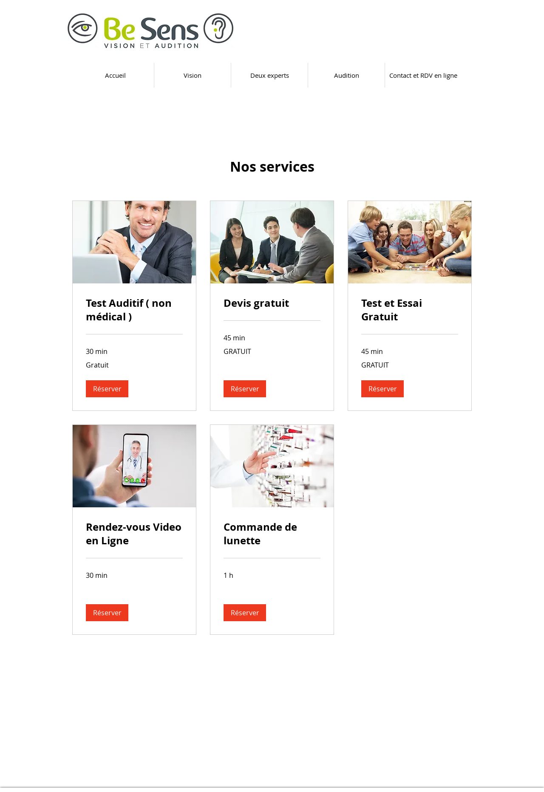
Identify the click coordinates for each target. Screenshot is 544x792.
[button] (107, 388)
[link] (134, 310)
